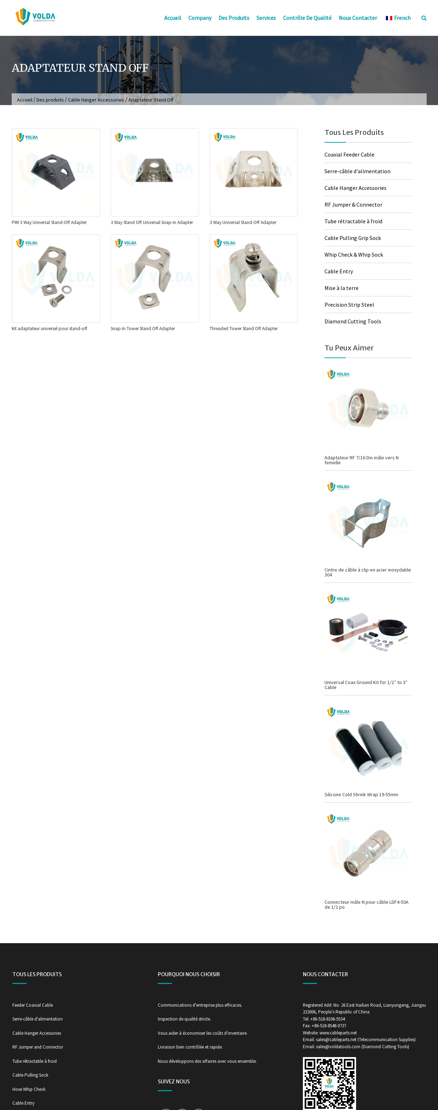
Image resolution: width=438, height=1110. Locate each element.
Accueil (172, 17)
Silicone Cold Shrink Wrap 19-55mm (361, 794)
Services (266, 17)
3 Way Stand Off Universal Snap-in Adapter (152, 222)
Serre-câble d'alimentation (357, 171)
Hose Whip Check (28, 1089)
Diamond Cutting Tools (353, 321)
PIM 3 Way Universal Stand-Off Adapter (49, 222)
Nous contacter (358, 17)
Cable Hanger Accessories (96, 100)
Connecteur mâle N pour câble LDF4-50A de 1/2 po (367, 904)
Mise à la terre (342, 287)
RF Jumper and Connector (37, 1047)
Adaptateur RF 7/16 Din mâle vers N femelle (362, 460)
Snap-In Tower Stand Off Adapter (143, 329)
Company (199, 17)
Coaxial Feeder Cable (350, 154)
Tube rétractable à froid (353, 221)
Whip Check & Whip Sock (354, 254)
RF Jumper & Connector (353, 204)
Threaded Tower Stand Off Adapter (244, 329)
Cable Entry (339, 271)
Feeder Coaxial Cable (32, 1005)
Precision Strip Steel (349, 304)
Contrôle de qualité (307, 17)
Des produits (233, 17)
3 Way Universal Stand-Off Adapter (243, 222)
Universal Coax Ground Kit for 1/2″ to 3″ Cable (366, 684)
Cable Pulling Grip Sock (353, 237)
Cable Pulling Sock (30, 1075)
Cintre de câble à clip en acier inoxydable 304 (368, 572)
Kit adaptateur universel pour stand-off (49, 329)
